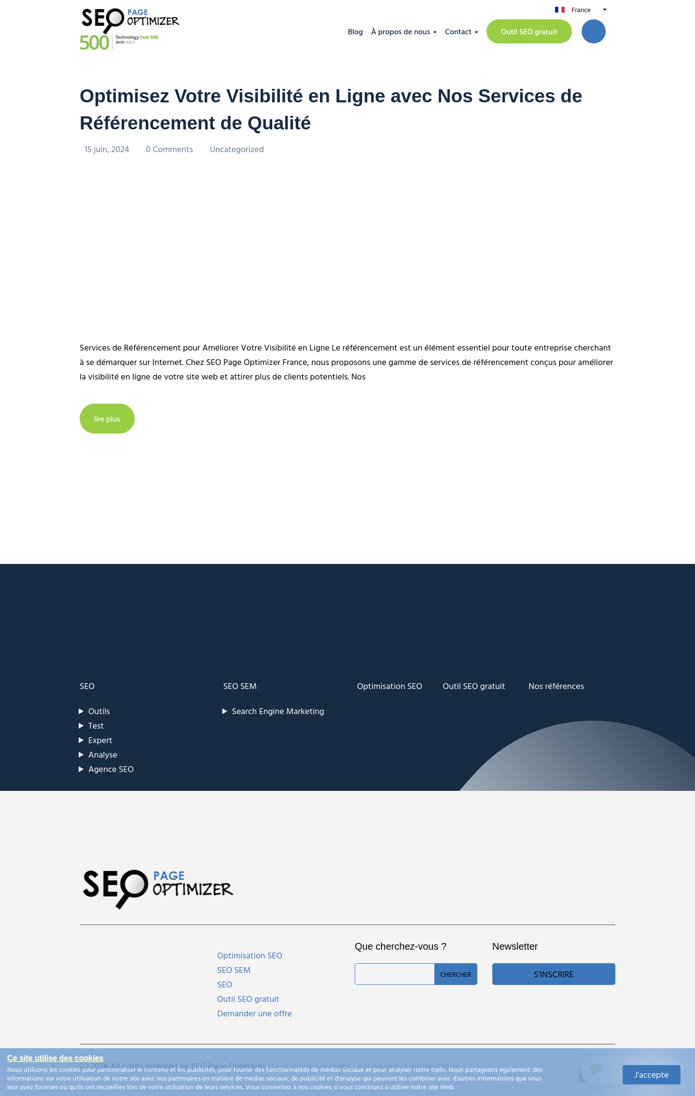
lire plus (107, 418)
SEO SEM (240, 685)
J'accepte (652, 1074)
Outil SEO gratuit (529, 31)
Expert (100, 739)
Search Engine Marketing (278, 710)
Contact (458, 31)
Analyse (102, 753)
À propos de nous (400, 31)
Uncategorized (236, 148)
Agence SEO (111, 768)
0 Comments (170, 148)
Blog (355, 31)
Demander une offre (254, 1012)
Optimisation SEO (389, 685)
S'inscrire (553, 973)
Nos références (556, 685)
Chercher (455, 974)
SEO (87, 685)
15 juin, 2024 (107, 148)
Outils (99, 710)
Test (96, 724)
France (581, 9)
